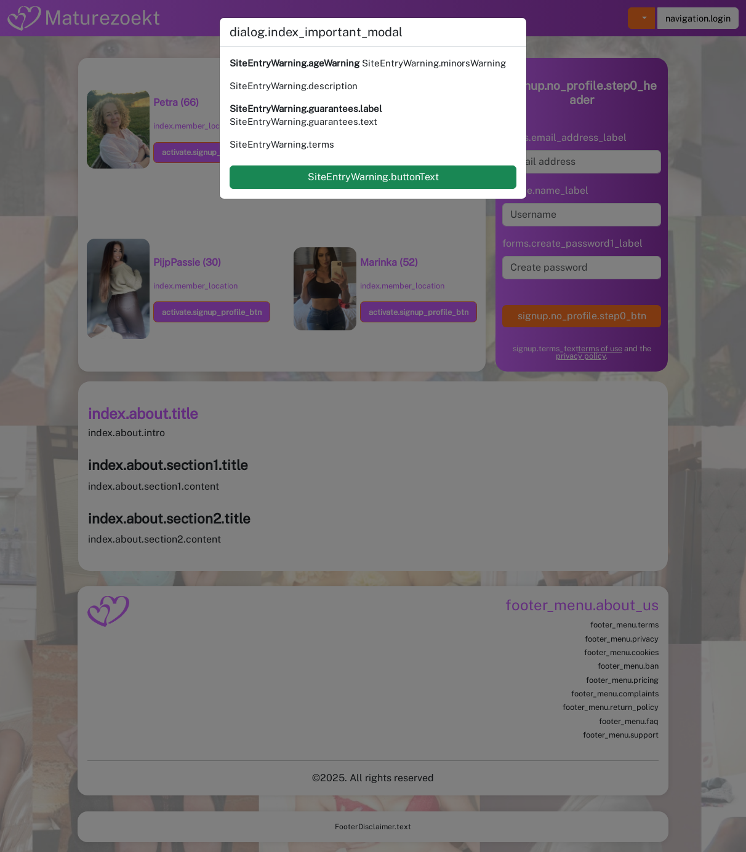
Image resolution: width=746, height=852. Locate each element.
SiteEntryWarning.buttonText (373, 177)
